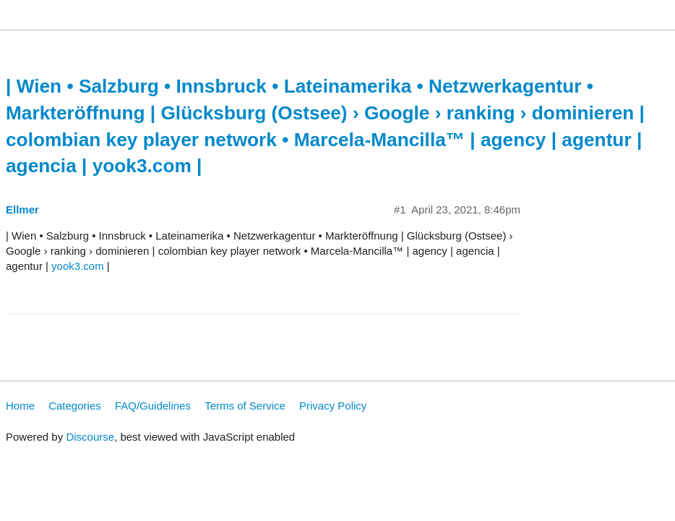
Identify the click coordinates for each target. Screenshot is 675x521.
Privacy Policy (332, 405)
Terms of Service (245, 405)
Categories (74, 405)
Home (20, 405)
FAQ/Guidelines (153, 405)
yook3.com (77, 266)
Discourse (90, 437)
